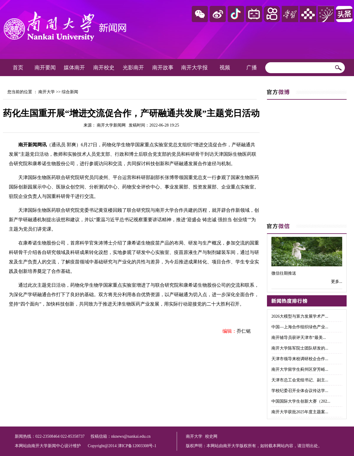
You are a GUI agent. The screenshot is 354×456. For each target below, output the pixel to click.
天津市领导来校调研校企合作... (299, 359)
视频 (224, 67)
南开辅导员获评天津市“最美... (298, 337)
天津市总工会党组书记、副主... (299, 380)
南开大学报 (194, 67)
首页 (18, 67)
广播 (251, 67)
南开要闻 (45, 67)
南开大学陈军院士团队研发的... (299, 348)
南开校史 (103, 67)
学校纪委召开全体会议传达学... (299, 390)
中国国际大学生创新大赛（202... (300, 401)
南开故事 (162, 67)
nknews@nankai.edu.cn (130, 436)
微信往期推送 (283, 273)
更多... (336, 281)
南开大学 (46, 92)
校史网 (211, 436)
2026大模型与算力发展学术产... (299, 316)
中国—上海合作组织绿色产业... (299, 327)
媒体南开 (74, 67)
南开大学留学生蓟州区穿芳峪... (299, 369)
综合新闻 (70, 92)
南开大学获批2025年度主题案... (299, 412)
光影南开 (133, 67)
